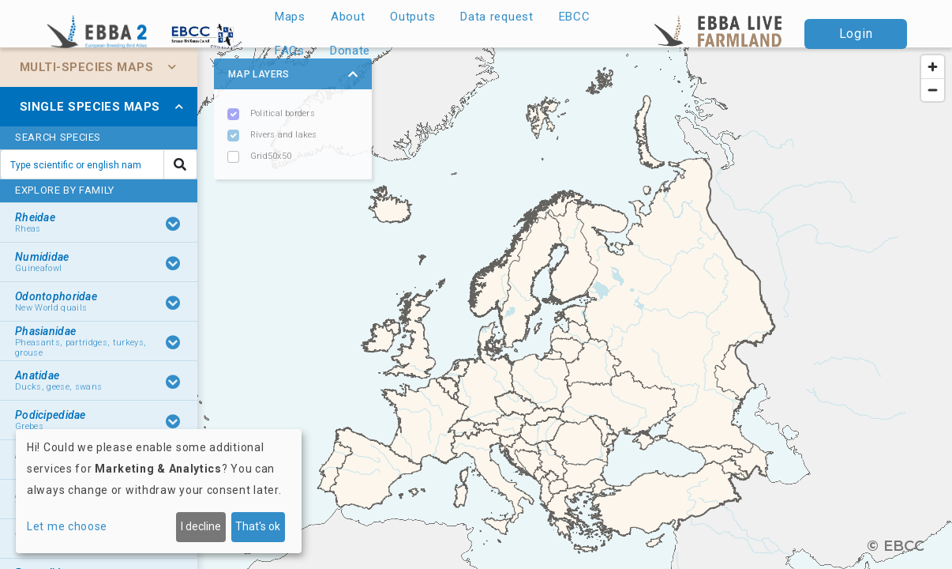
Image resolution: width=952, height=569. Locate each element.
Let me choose (67, 526)
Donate (350, 50)
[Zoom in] (932, 66)
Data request (496, 16)
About (348, 16)
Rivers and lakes (283, 135)
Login (856, 33)
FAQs (290, 50)
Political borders (282, 113)
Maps (290, 16)
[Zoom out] (932, 89)
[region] (476, 308)
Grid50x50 (270, 156)
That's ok (257, 526)
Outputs (412, 16)
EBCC (574, 16)
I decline (201, 526)
